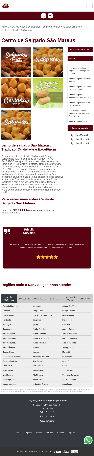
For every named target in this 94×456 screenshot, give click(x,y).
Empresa (28, 433)
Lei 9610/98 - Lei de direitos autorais (70, 391)
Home (18, 433)
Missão (39, 433)
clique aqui (38, 210)
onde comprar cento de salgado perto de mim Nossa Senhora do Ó (80, 113)
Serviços (49, 433)
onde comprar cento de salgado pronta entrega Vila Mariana (79, 70)
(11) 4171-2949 (80, 139)
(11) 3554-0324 (21, 210)
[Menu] (89, 6)
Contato (60, 433)
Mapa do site (73, 433)
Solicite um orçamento (80, 49)
